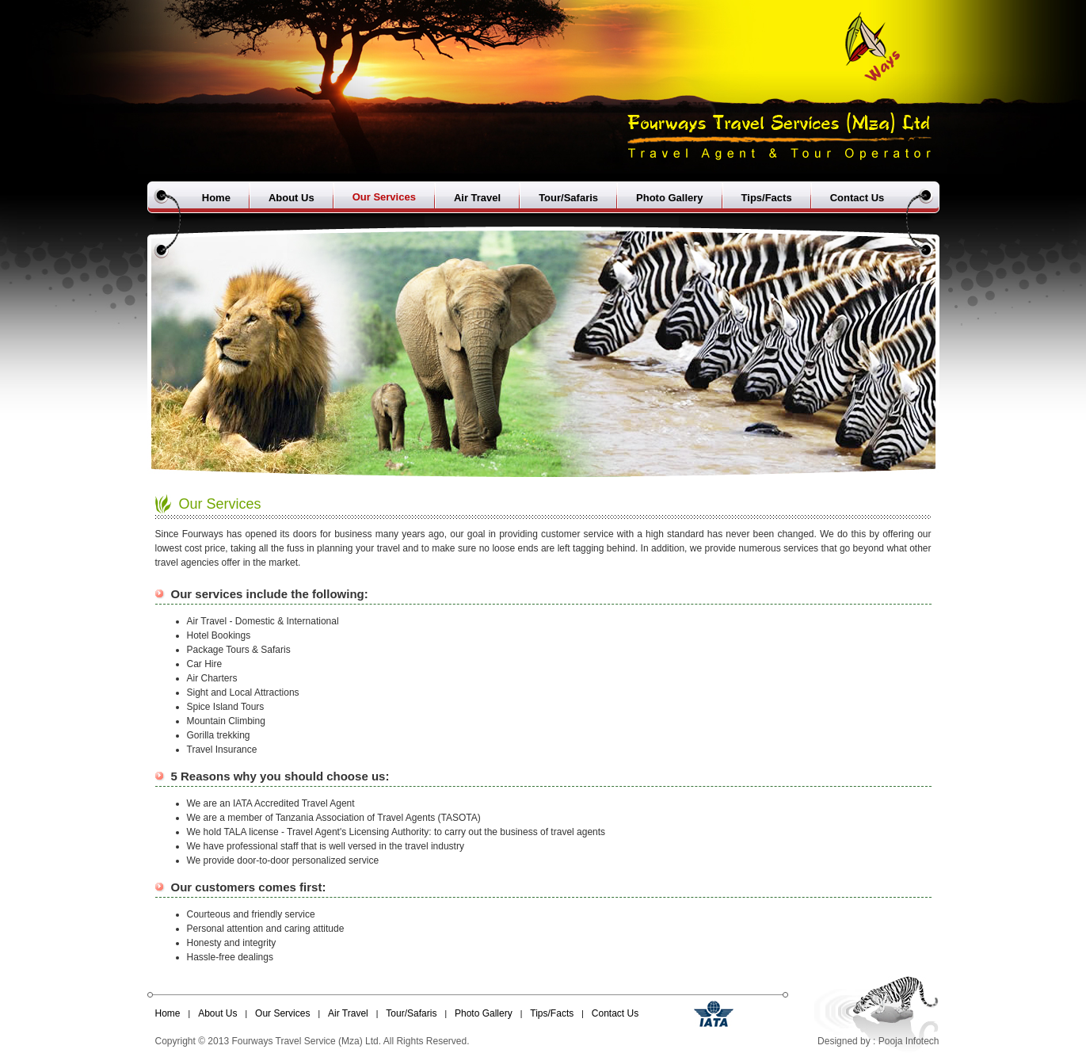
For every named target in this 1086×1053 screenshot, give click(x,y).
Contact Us (857, 198)
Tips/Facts (766, 198)
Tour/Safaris (568, 198)
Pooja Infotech (908, 1041)
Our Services (384, 197)
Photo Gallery (669, 198)
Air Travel (477, 198)
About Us (291, 198)
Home (216, 198)
